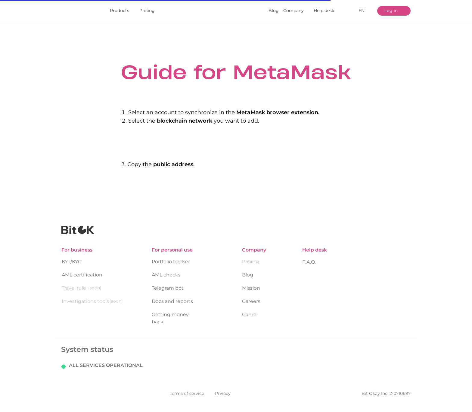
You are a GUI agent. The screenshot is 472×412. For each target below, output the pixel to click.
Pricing (147, 10)
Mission (251, 283)
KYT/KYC (72, 256)
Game (249, 309)
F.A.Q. (309, 257)
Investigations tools (85, 296)
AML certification (82, 270)
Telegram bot (168, 283)
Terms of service (187, 388)
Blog (274, 10)
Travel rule (74, 283)
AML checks (166, 270)
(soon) (94, 282)
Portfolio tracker (171, 256)
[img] (76, 11)
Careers (251, 296)
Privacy (223, 388)
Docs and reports (172, 296)
